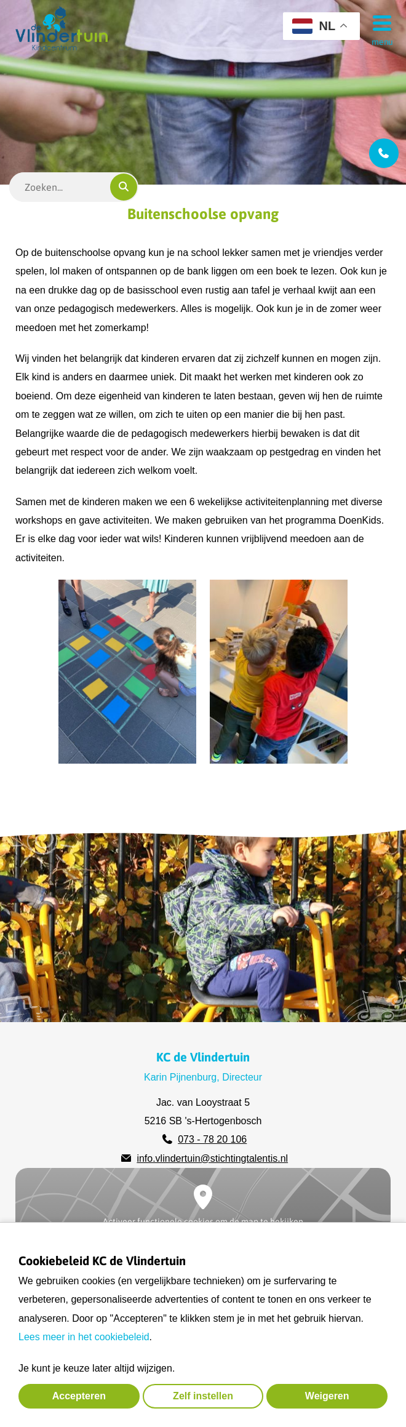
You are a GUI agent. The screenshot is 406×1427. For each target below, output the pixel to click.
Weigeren (327, 1396)
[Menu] (378, 22)
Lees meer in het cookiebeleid (83, 1337)
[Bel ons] (384, 153)
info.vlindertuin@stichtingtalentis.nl (212, 1158)
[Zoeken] (123, 187)
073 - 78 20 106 (212, 1139)
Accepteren (79, 1396)
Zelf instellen (203, 1396)
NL (313, 26)
